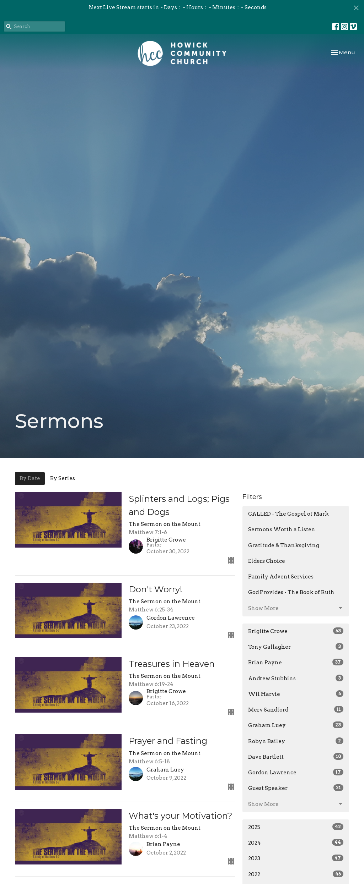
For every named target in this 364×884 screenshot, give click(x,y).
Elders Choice (266, 561)
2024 (295, 842)
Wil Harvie (295, 693)
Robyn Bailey (295, 741)
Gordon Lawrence (295, 772)
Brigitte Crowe (295, 631)
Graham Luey (295, 725)
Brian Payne (295, 662)
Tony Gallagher (295, 646)
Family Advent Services (281, 576)
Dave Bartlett (295, 756)
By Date (30, 478)
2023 (295, 858)
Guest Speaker (295, 787)
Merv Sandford (295, 709)
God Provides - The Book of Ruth (291, 592)
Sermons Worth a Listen (281, 529)
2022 (295, 874)
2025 (295, 826)
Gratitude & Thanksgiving (283, 545)
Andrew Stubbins (295, 678)
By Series (62, 478)
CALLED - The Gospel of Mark (288, 514)
